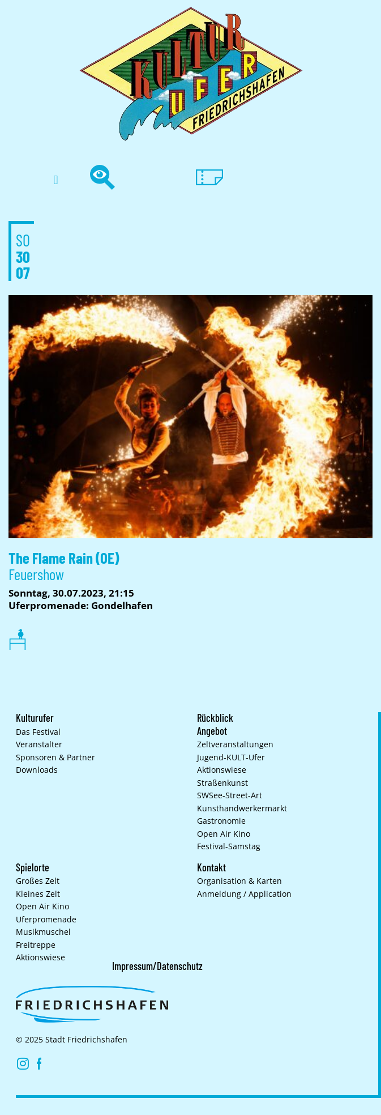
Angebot (212, 731)
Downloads (37, 770)
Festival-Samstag (228, 846)
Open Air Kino (223, 834)
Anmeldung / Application (244, 894)
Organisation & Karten (239, 881)
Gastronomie (221, 821)
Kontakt (211, 867)
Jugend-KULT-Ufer (231, 757)
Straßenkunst (222, 783)
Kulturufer (35, 718)
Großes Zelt (37, 881)
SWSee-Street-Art (229, 795)
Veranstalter (39, 744)
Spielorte (32, 867)
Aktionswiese (221, 770)
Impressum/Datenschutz (157, 966)
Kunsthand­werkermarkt (242, 808)
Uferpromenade (46, 919)
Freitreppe (35, 945)
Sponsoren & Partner (55, 757)
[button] (55, 180)
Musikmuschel (43, 932)
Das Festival (38, 732)
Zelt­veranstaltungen (235, 744)
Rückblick (215, 718)
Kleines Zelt (38, 894)
